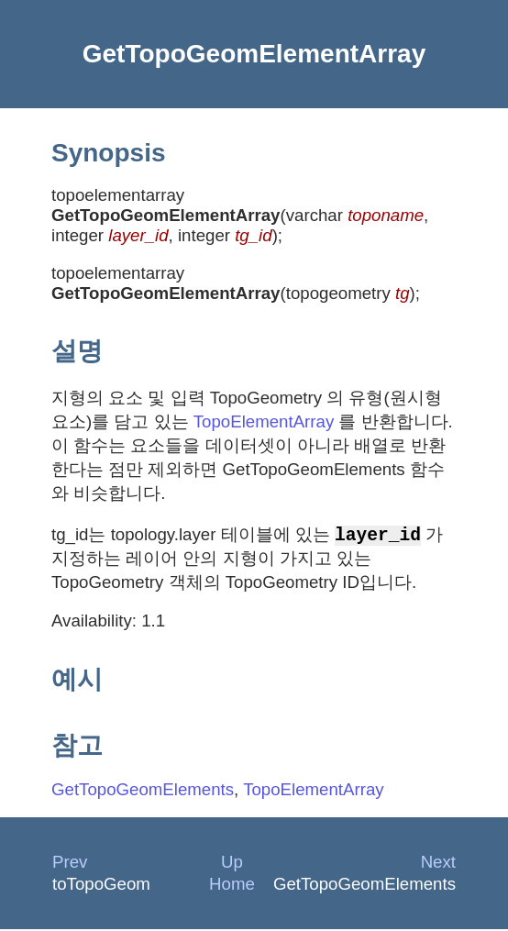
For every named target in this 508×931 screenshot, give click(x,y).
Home (232, 885)
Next (438, 863)
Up (232, 863)
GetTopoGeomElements (142, 791)
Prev (69, 863)
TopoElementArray (263, 421)
